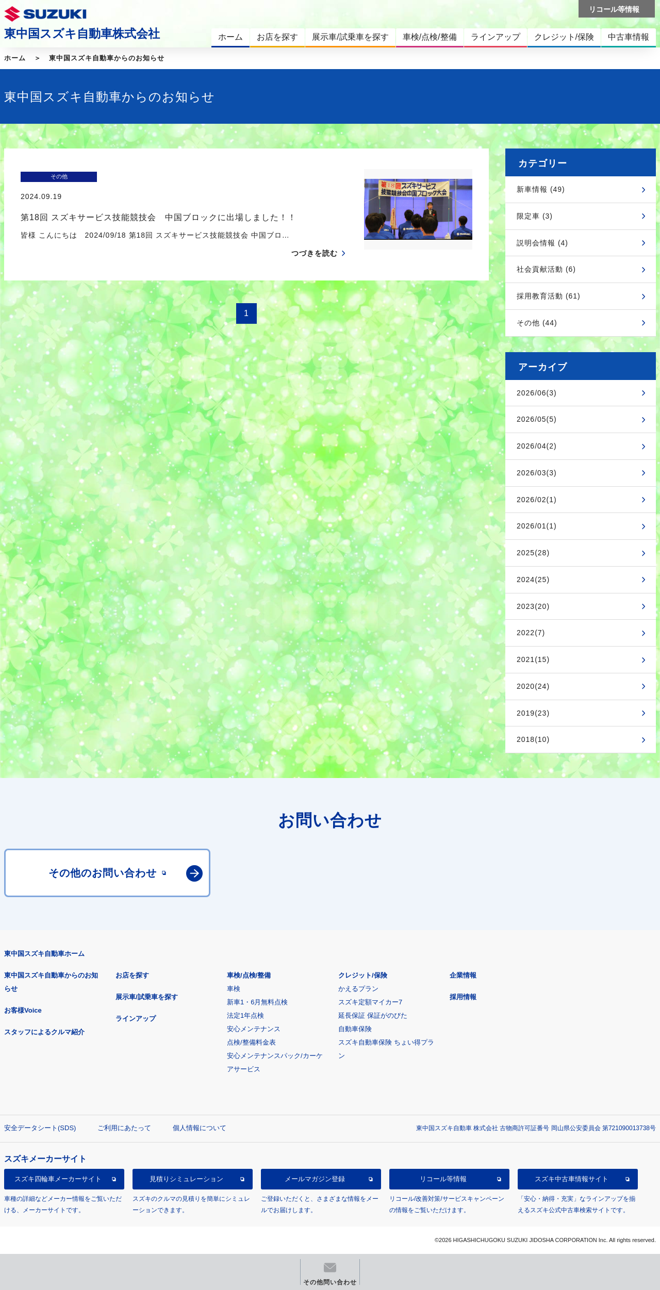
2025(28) (533, 553)
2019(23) (533, 713)
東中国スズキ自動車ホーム (44, 953)
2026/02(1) (537, 499)
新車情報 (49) (541, 189)
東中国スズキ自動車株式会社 (82, 33)
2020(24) (533, 686)
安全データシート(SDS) (40, 1128)
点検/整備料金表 (251, 1042)
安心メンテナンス (253, 1029)
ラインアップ (136, 1018)
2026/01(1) (537, 526)
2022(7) (531, 633)
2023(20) (533, 606)
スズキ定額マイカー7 (370, 1002)
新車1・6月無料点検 (257, 1002)
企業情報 (463, 975)
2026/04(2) (537, 446)
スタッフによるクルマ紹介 (44, 1032)
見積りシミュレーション (186, 1179)
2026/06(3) (537, 393)
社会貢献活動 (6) (546, 269)
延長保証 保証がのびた (372, 1015)
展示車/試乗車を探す (147, 997)
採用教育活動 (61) (549, 296)
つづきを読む (314, 233)
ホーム (15, 58)
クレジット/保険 (362, 975)
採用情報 (463, 997)
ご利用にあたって (124, 1128)
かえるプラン (358, 989)
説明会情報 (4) (542, 243)
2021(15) (533, 659)
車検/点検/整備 (249, 975)
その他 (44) (537, 323)
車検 (233, 989)
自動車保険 (355, 1029)
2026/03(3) (537, 473)
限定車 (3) (535, 216)
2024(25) (533, 579)
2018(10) (533, 739)
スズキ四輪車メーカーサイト (58, 1179)
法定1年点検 (245, 1015)
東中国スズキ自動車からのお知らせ (106, 58)
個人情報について (199, 1128)
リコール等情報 (443, 1179)
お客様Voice (23, 1010)
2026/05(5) (537, 419)
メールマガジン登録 (315, 1179)
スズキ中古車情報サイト (571, 1179)
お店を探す (132, 975)
